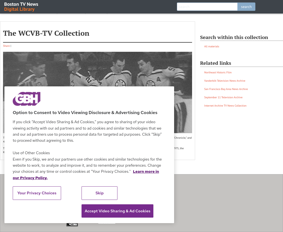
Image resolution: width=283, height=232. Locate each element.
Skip (100, 192)
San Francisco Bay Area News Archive (226, 89)
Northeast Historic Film (218, 72)
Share (6, 46)
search (246, 6)
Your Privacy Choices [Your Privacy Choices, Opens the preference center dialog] (37, 192)
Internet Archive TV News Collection (225, 105)
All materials (211, 46)
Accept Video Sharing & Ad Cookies (117, 210)
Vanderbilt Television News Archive (224, 81)
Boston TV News (21, 6)
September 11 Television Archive (223, 97)
